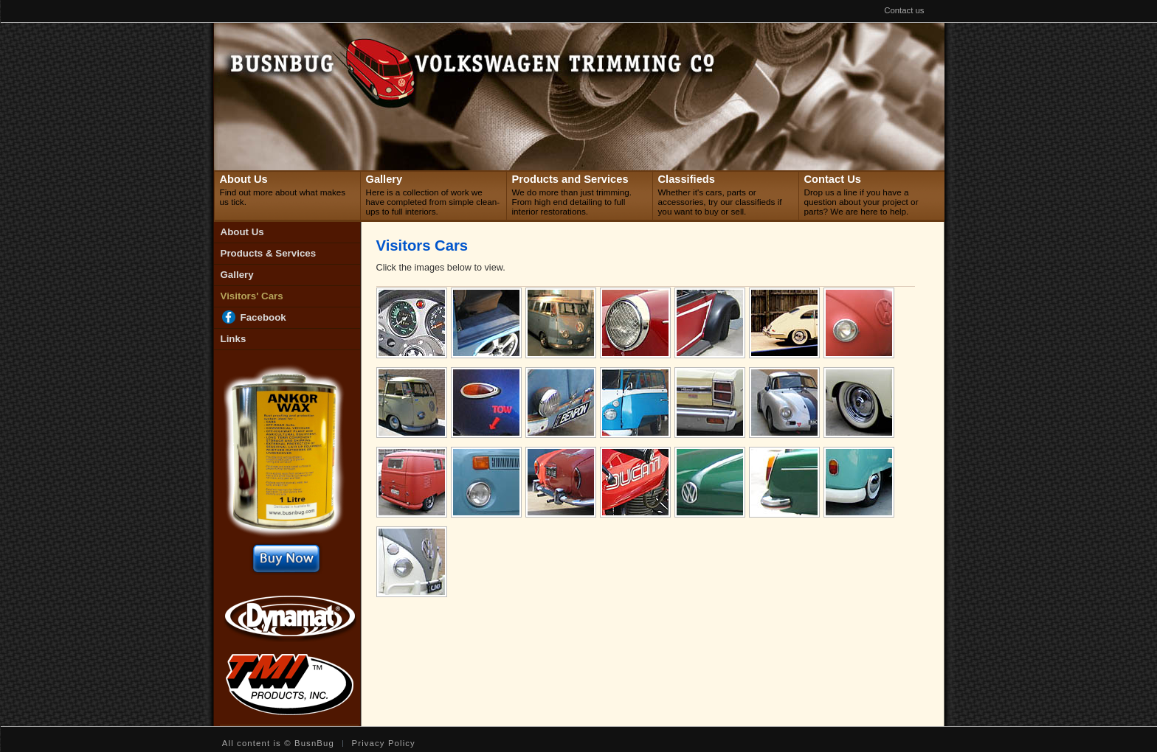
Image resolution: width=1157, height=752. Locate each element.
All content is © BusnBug (278, 743)
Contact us (904, 10)
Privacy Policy (383, 743)
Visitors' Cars (252, 296)
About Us (242, 231)
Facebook (263, 317)
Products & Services (269, 253)
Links (233, 338)
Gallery (237, 274)
